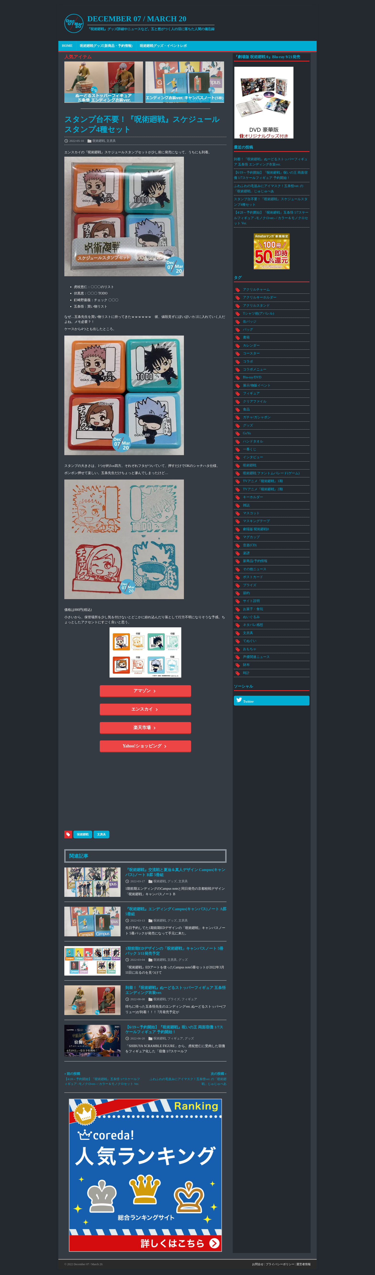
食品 (246, 409)
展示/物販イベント (257, 385)
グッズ (172, 881)
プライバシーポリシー (280, 1264)
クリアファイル (254, 401)
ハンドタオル (253, 441)
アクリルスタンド (256, 305)
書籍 (246, 337)
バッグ (248, 329)
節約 (246, 593)
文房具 (111, 141)
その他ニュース (254, 569)
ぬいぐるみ (251, 617)
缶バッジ (249, 321)
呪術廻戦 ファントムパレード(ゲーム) (271, 473)
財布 (246, 665)
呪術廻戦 (99, 141)
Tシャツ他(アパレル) (258, 313)
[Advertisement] (131, 792)
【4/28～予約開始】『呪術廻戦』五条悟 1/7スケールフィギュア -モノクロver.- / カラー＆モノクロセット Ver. (271, 218)
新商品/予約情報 (255, 561)
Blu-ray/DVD (252, 377)
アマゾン (145, 691)
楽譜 (246, 553)
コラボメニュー (254, 369)
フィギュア (189, 999)
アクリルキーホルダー (259, 297)
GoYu (247, 433)
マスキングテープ (256, 521)
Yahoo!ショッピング (145, 746)
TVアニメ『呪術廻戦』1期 (263, 481)
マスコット (251, 513)
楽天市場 (145, 728)
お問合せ (258, 1264)
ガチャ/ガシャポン (257, 417)
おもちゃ (249, 649)
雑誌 (246, 505)
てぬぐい (249, 641)
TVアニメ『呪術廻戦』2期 (263, 489)
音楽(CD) (250, 545)
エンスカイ (145, 709)
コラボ (248, 361)
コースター (251, 353)
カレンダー (251, 345)
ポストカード (253, 577)
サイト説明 (251, 601)
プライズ (173, 999)
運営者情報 (303, 1264)
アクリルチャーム (256, 289)
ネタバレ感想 (253, 625)
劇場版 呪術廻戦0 (256, 529)
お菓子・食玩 (253, 609)
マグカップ (251, 537)
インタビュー (253, 457)
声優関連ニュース (256, 657)
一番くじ (249, 449)
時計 (246, 673)
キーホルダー (253, 497)
